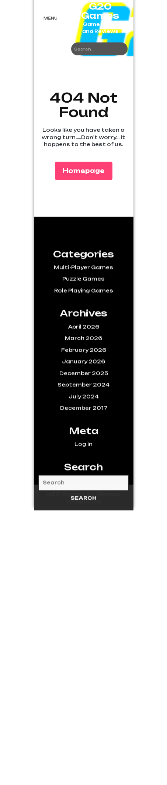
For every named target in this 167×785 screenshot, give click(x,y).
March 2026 (83, 360)
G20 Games (100, 11)
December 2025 (83, 395)
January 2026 (83, 383)
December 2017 (83, 430)
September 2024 (83, 406)
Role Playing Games (83, 312)
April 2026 (83, 348)
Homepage (87, 170)
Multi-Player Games (83, 289)
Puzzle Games (83, 300)
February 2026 (83, 372)
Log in (83, 466)
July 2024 (84, 418)
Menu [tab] (51, 18)
